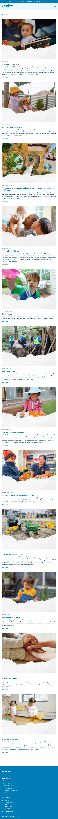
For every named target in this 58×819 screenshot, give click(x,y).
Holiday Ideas (7, 314)
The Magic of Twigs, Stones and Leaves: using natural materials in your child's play (28, 189)
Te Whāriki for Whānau (10, 251)
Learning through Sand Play (12, 554)
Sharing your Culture (9, 678)
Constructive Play (8, 371)
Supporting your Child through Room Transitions (20, 495)
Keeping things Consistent (12, 127)
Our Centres (7, 783)
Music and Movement (10, 739)
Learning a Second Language (13, 432)
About (5, 781)
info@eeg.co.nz (8, 811)
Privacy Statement (8, 788)
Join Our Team (7, 786)
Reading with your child (10, 64)
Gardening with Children (11, 617)
